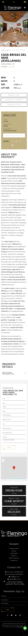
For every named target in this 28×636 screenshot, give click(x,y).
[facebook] (7, 615)
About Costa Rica (14, 558)
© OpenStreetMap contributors (21, 478)
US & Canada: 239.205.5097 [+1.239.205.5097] (15, 574)
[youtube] (11, 615)
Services (14, 551)
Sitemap (21, 625)
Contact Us (14, 560)
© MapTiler (13, 478)
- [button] (3, 461)
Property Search (14, 548)
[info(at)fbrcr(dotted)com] (25, 2)
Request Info (14, 95)
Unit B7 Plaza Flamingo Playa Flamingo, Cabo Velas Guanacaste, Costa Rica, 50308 (15, 583)
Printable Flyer (14, 104)
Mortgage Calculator (14, 135)
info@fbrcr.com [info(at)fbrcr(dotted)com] (14, 576)
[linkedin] (15, 615)
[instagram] (20, 615)
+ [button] (3, 459)
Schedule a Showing (14, 100)
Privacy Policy (14, 625)
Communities (14, 553)
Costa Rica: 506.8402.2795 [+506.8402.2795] (15, 572)
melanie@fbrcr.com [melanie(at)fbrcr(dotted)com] (15, 579)
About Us (14, 555)
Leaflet (9, 478)
